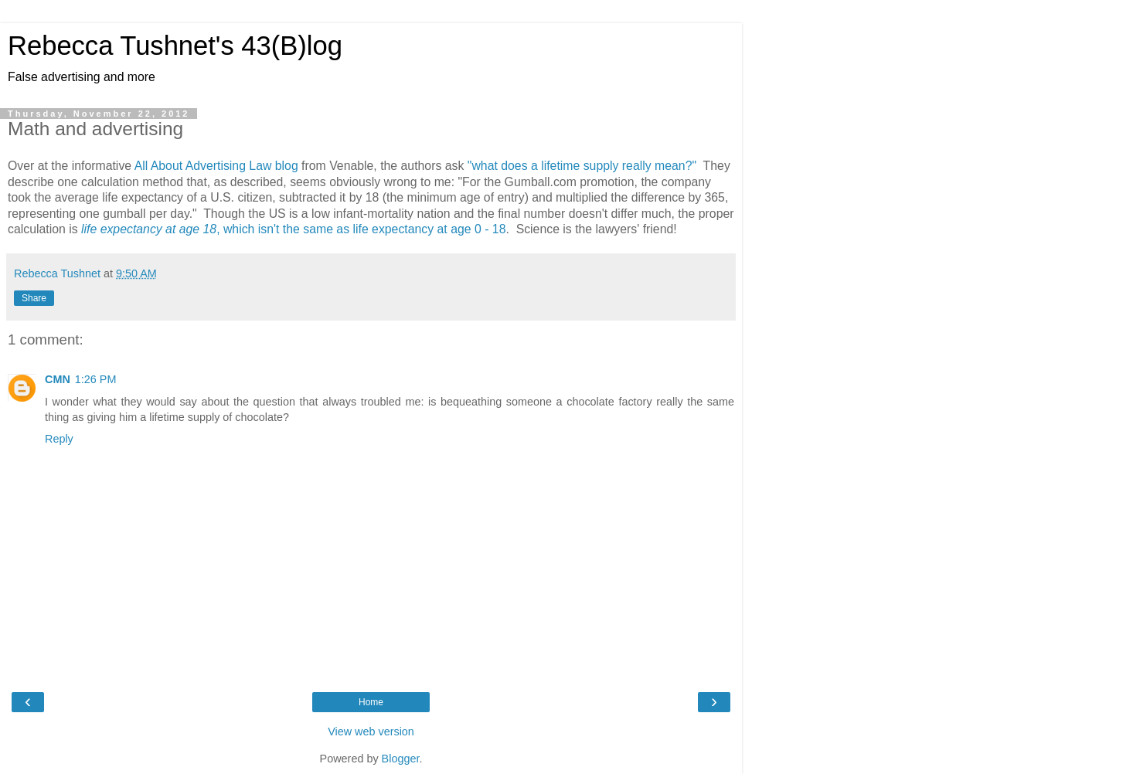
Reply (59, 439)
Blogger (401, 758)
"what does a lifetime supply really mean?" (582, 165)
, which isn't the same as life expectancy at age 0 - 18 (293, 229)
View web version (371, 731)
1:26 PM (96, 379)
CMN (57, 379)
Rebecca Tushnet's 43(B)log (175, 45)
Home (371, 702)
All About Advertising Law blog (216, 165)
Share (34, 298)
